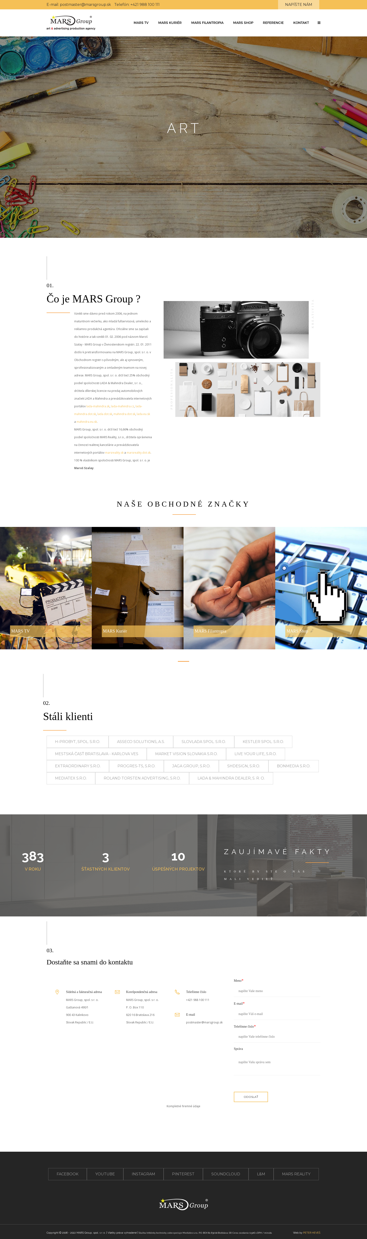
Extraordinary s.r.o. (78, 766)
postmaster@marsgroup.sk (85, 4)
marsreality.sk (114, 453)
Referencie (273, 23)
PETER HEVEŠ (311, 1232)
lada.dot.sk (104, 414)
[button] (319, 22)
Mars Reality (296, 1174)
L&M (261, 1174)
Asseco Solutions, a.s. (141, 741)
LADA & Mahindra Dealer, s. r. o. (231, 778)
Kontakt (301, 23)
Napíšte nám (298, 4)
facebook (67, 1174)
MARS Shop (243, 23)
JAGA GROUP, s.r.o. (191, 766)
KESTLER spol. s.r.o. (263, 741)
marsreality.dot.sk (138, 453)
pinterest (183, 1174)
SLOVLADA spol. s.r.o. (204, 741)
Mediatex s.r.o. (71, 778)
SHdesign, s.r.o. (243, 766)
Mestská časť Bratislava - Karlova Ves (96, 754)
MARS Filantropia (207, 23)
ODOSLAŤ (251, 1097)
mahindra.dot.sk (124, 414)
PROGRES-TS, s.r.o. (136, 766)
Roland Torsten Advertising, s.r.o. (142, 778)
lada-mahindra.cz (122, 406)
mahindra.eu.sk (87, 422)
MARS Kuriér (170, 23)
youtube (105, 1174)
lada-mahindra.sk (98, 406)
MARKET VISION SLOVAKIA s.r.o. (186, 754)
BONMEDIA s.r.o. (293, 766)
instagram (143, 1174)
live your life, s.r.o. (256, 754)
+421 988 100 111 (145, 4)
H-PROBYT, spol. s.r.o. (77, 741)
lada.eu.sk (143, 414)
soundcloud (225, 1174)
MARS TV (141, 23)
